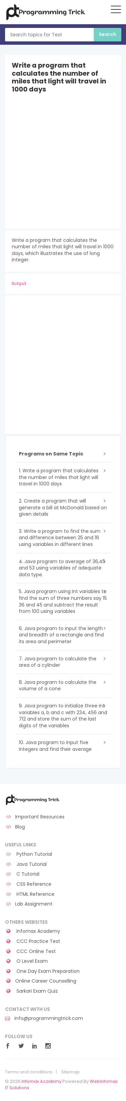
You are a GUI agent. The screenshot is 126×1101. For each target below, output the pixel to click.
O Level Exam (26, 961)
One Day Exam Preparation (42, 971)
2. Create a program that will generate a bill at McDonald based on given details (63, 507)
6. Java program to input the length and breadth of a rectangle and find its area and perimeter (61, 635)
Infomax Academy (32, 931)
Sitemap (70, 1072)
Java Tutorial (26, 864)
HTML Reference (29, 894)
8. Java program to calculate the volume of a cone (57, 685)
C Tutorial (22, 874)
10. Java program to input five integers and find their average (55, 746)
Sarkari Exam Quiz (31, 991)
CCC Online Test (30, 951)
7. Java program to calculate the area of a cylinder (57, 662)
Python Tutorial (28, 854)
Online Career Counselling (40, 981)
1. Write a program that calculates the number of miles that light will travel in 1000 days (58, 477)
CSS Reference (28, 884)
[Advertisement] (63, 166)
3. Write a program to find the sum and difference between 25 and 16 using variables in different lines (59, 538)
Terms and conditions (28, 1072)
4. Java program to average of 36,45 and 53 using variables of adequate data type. (62, 568)
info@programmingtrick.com (44, 1018)
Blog (15, 827)
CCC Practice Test (32, 941)
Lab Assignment (28, 904)
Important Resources (35, 817)
